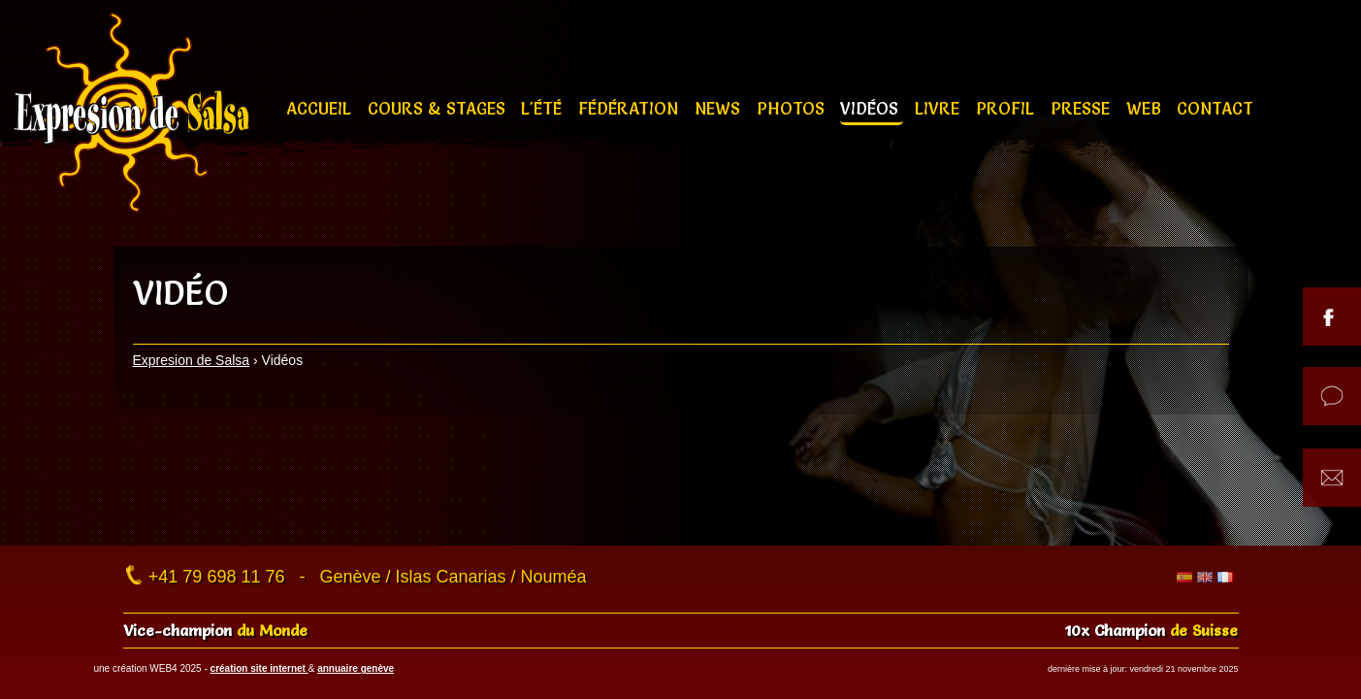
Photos (793, 108)
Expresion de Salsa (191, 360)
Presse (1083, 108)
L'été (544, 108)
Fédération (630, 108)
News (720, 108)
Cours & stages (439, 108)
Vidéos (871, 108)
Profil (1007, 108)
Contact (1215, 108)
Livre (939, 108)
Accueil (321, 108)
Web (1146, 108)
